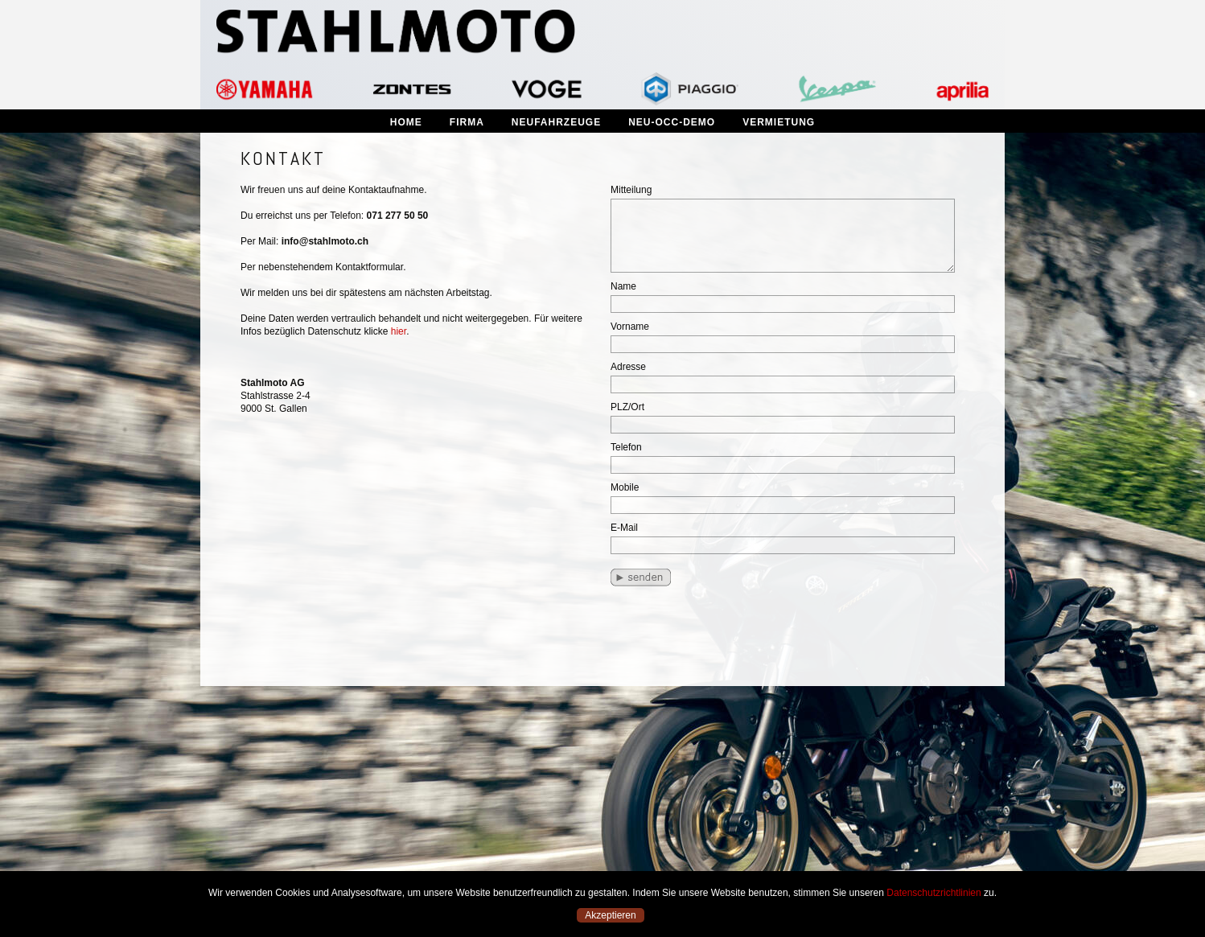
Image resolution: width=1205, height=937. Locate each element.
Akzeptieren (610, 915)
